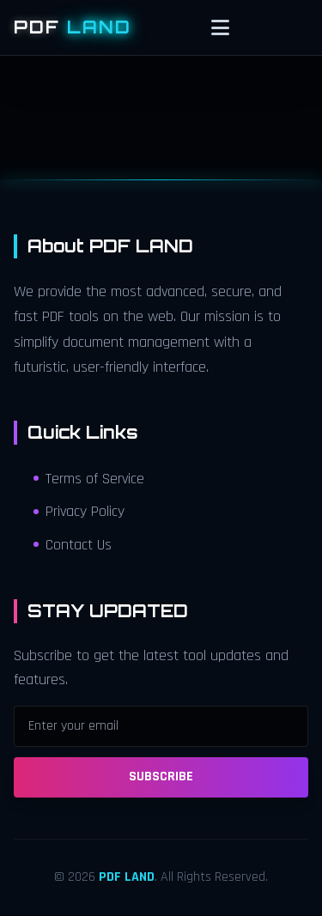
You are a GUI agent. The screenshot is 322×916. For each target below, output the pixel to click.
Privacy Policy (79, 511)
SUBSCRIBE (161, 776)
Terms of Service (88, 479)
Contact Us (72, 545)
